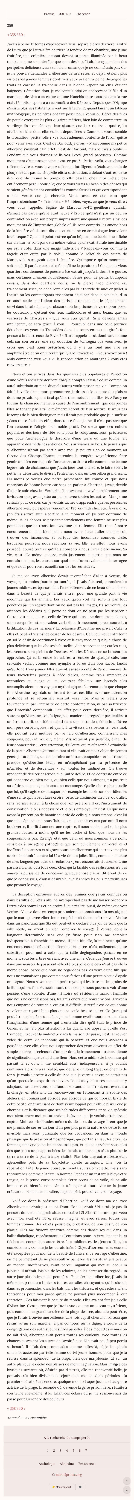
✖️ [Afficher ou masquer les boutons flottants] (80, 1487)
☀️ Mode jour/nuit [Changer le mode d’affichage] (61, 1487)
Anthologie (47, 1464)
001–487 (65, 14)
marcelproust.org (69, 1475)
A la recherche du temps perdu (67, 1438)
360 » (21, 34)
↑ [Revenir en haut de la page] (127, 1480)
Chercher (83, 14)
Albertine (67, 1464)
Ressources (86, 1464)
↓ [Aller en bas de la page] (127, 1489)
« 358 (11, 34)
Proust (49, 14)
